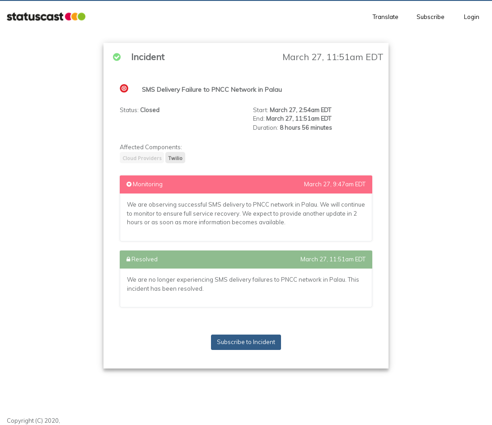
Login (471, 16)
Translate (385, 16)
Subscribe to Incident (246, 341)
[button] (46, 17)
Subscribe (431, 16)
